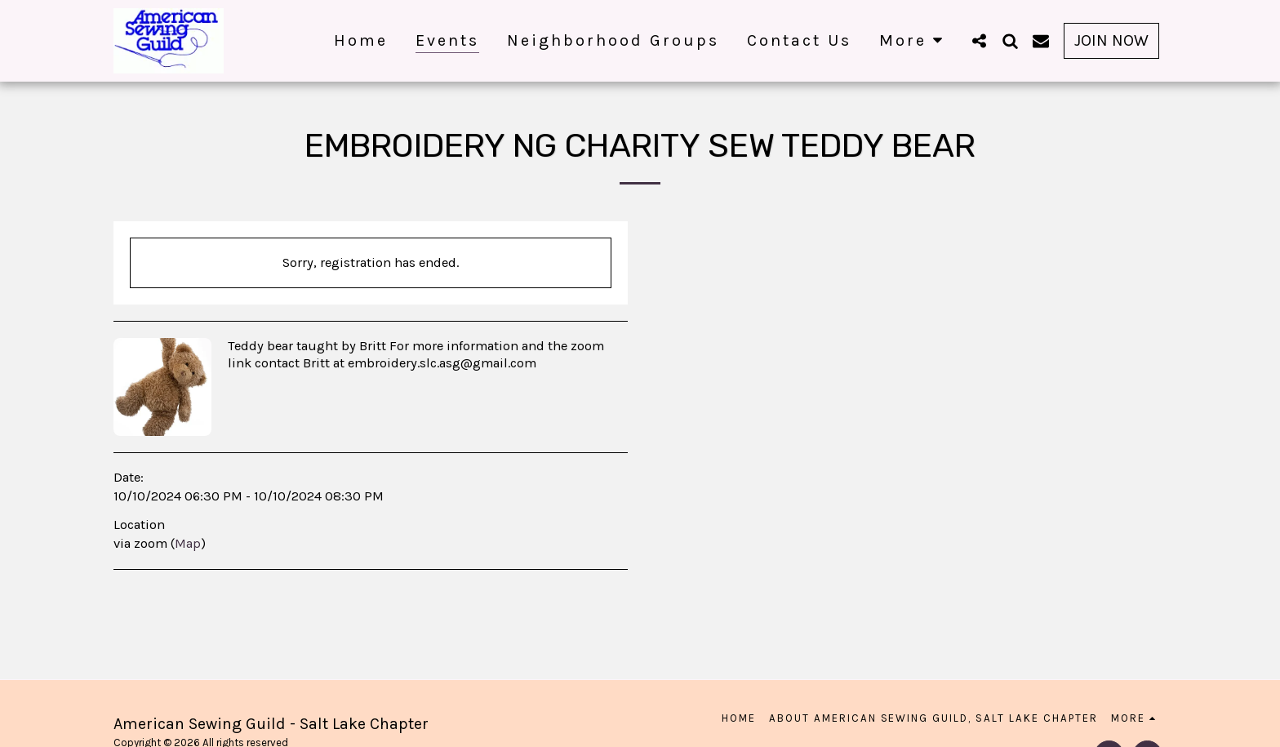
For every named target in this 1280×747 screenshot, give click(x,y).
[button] (978, 40)
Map (188, 543)
